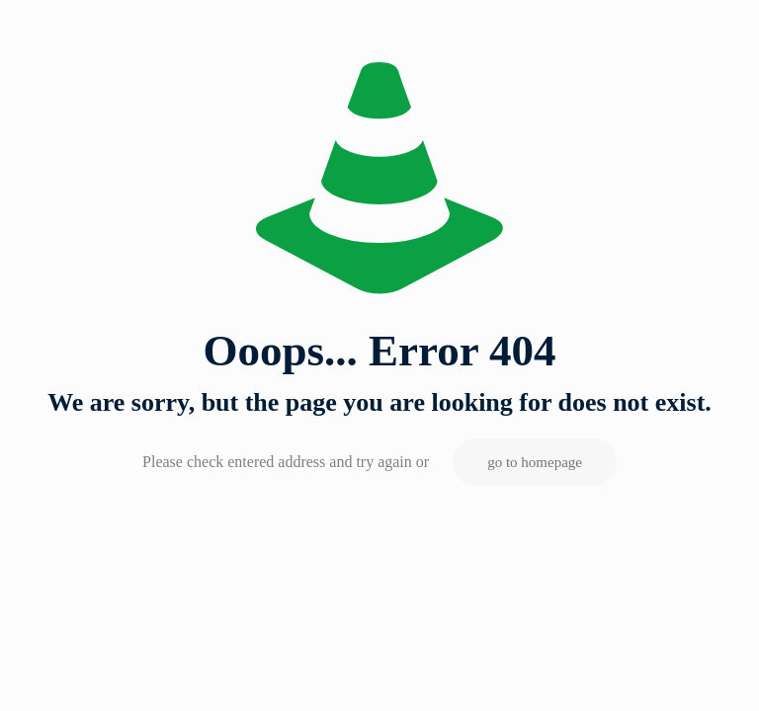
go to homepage (534, 462)
